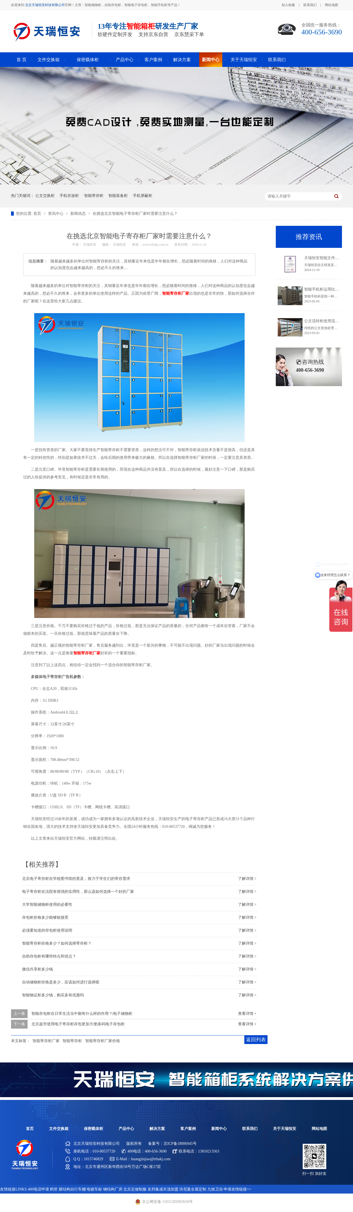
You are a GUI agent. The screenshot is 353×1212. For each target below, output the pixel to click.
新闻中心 (211, 59)
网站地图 (331, 5)
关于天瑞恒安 (244, 59)
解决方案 (182, 59)
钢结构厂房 (112, 1189)
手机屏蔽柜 (142, 196)
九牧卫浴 (215, 1189)
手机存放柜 (69, 196)
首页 (37, 214)
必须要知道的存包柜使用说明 (47, 930)
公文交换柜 (45, 196)
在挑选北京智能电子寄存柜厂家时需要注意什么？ (135, 214)
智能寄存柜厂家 (46, 1041)
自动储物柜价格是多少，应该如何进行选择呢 (60, 982)
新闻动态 (78, 214)
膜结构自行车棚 (72, 1189)
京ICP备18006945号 (180, 1143)
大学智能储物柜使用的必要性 (47, 904)
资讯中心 (56, 214)
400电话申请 (38, 1189)
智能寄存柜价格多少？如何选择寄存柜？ (57, 943)
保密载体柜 (88, 59)
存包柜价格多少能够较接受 (45, 917)
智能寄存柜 (93, 196)
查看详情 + (247, 1014)
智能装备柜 (118, 196)
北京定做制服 (134, 1189)
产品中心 (124, 59)
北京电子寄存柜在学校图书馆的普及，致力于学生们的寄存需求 (76, 879)
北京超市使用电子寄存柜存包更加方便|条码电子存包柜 (78, 1024)
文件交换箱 (49, 59)
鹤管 (54, 1189)
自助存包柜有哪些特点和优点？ (49, 956)
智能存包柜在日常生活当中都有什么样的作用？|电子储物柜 (82, 1014)
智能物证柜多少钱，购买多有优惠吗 (53, 995)
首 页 (21, 59)
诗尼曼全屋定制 (192, 1189)
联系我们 (310, 5)
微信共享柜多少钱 (37, 969)
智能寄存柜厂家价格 (102, 1041)
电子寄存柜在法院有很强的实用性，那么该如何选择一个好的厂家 (78, 892)
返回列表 (256, 1039)
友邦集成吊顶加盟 (163, 1189)
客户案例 (153, 59)
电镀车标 (94, 1189)
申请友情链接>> (237, 1189)
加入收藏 (288, 5)
